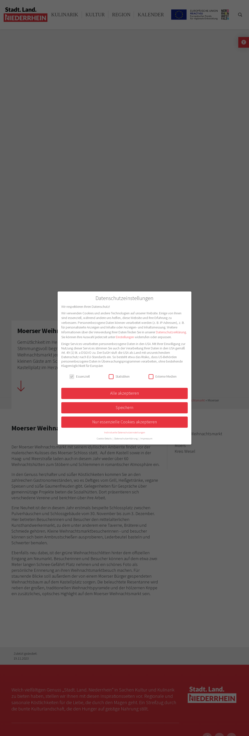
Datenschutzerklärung (171, 332)
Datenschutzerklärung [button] (126, 438)
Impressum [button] (146, 438)
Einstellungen (125, 337)
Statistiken (119, 376)
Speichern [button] (124, 407)
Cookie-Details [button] (104, 438)
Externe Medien (163, 376)
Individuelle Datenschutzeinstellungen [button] (124, 432)
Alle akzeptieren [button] (124, 393)
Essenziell (79, 376)
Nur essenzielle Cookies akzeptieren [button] (124, 422)
